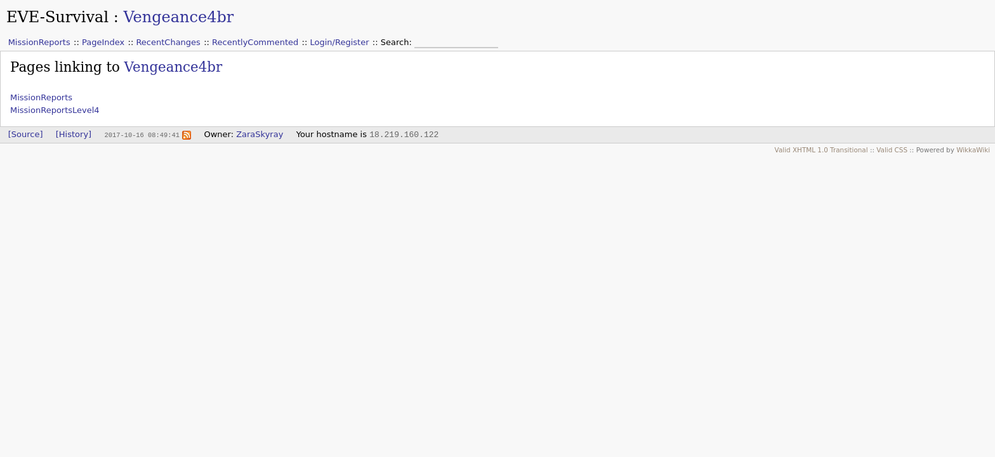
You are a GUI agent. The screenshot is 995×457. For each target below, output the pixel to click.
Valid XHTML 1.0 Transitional (821, 150)
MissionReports (39, 42)
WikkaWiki (973, 150)
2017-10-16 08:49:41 (141, 134)
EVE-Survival (57, 17)
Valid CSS (891, 150)
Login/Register (339, 42)
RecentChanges (168, 42)
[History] (73, 134)
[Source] (25, 134)
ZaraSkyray (259, 134)
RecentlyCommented (255, 42)
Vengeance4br (178, 17)
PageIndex (103, 42)
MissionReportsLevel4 (55, 110)
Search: (397, 42)
